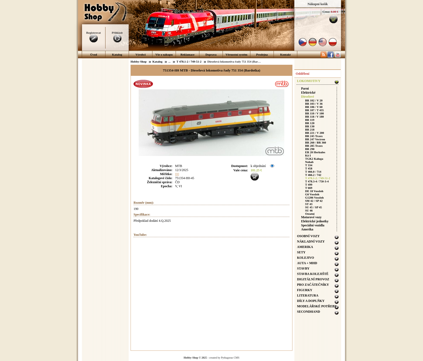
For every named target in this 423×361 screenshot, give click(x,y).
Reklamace (187, 54)
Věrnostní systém (236, 54)
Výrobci (140, 54)
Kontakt (285, 54)
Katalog (117, 54)
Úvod (93, 54)
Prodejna (262, 54)
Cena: (326, 11)
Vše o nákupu (164, 54)
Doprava (211, 54)
